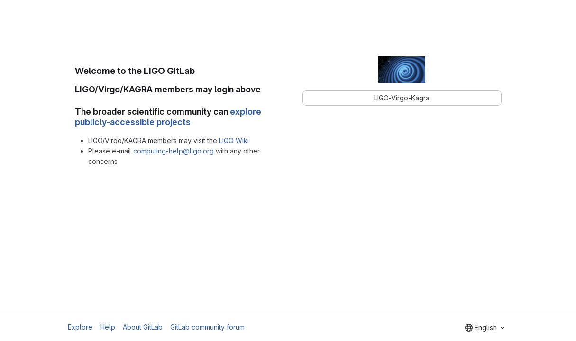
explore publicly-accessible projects (168, 117)
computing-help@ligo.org (173, 151)
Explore (80, 327)
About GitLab (143, 327)
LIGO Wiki (234, 140)
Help (107, 327)
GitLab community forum (207, 327)
